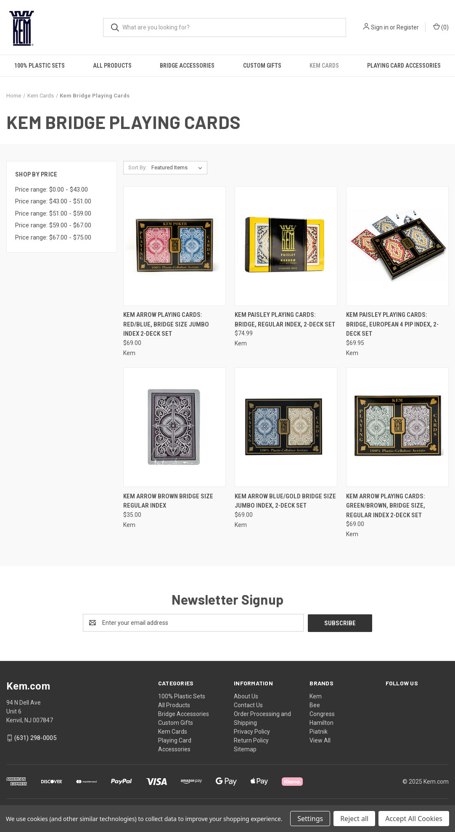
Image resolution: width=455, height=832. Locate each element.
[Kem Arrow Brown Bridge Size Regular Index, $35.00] (174, 427)
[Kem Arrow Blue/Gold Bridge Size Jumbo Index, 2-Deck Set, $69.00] (286, 427)
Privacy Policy (252, 731)
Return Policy (251, 740)
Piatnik (319, 731)
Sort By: (137, 167)
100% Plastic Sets (39, 65)
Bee (315, 704)
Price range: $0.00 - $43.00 (51, 189)
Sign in (380, 27)
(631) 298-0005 (35, 737)
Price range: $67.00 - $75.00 (53, 237)
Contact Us (248, 704)
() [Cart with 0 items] (441, 27)
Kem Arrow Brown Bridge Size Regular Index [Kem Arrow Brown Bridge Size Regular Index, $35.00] (168, 501)
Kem (316, 695)
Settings (310, 818)
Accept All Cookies (413, 818)
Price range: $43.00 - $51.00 (53, 201)
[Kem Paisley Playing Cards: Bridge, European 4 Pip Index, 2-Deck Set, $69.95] (397, 246)
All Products (112, 65)
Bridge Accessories (187, 65)
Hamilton (321, 722)
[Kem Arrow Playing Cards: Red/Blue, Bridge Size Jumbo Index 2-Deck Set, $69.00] (174, 246)
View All (320, 740)
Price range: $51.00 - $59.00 (53, 213)
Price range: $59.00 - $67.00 (53, 225)
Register (408, 27)
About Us (246, 695)
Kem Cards (324, 65)
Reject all (354, 818)
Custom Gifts (262, 65)
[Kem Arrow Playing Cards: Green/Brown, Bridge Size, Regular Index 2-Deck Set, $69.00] (397, 427)
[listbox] (178, 167)
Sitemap (245, 748)
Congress (322, 713)
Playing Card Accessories (404, 65)
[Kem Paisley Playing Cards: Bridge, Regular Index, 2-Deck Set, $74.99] (286, 246)
